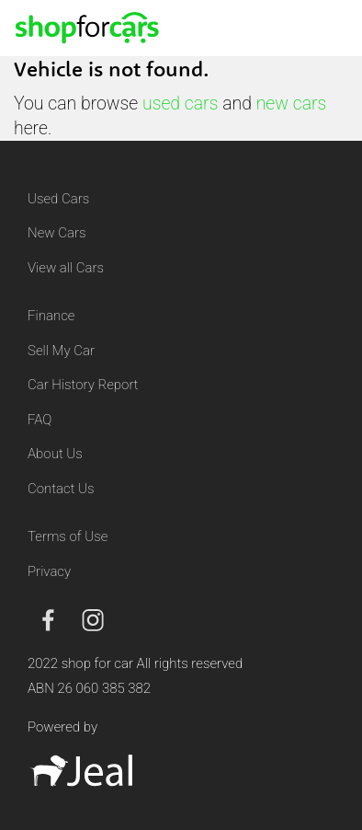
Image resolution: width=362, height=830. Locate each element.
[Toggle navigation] (325, 27)
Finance (51, 315)
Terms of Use (67, 536)
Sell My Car (61, 350)
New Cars (56, 233)
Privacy (49, 571)
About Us (55, 453)
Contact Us (61, 488)
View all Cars (66, 267)
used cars (180, 103)
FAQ (39, 419)
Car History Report (83, 384)
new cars (291, 103)
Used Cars (58, 198)
